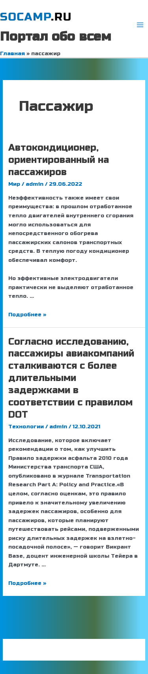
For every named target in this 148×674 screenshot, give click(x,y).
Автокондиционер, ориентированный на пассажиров (58, 160)
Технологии (26, 426)
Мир (14, 184)
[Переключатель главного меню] (140, 25)
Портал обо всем (55, 36)
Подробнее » (27, 314)
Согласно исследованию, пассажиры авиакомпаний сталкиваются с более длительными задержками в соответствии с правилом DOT (71, 378)
